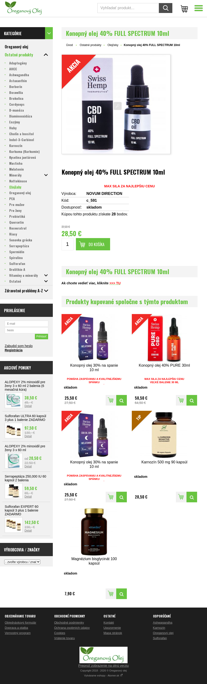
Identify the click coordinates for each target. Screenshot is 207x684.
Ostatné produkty (90, 45)
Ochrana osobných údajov (72, 627)
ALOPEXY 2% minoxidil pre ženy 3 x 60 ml (25, 448)
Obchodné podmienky (69, 622)
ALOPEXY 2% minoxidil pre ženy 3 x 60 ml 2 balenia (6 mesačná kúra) (25, 385)
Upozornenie (112, 627)
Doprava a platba (16, 627)
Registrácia (13, 350)
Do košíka (96, 244)
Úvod (69, 45)
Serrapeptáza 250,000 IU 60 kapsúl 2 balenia (25, 478)
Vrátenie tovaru (64, 638)
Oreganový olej (163, 633)
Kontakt (109, 622)
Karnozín (159, 627)
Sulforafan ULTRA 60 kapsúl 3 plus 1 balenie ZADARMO (25, 418)
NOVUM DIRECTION (104, 194)
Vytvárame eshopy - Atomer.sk (103, 675)
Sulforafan (160, 638)
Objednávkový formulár (20, 622)
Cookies (59, 633)
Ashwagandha (162, 622)
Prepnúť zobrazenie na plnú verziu (103, 665)
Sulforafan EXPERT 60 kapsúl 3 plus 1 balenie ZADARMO (21, 510)
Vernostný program (18, 633)
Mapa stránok (113, 633)
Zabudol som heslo (19, 346)
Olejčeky (113, 45)
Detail (28, 406)
